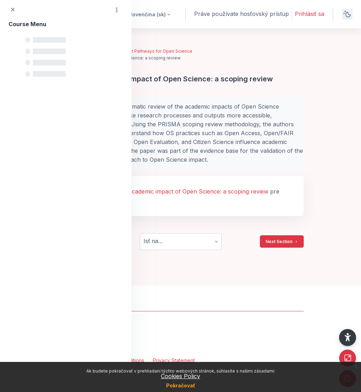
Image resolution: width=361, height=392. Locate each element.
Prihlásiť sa (309, 13)
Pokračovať (180, 385)
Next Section (281, 241)
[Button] (347, 358)
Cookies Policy (180, 376)
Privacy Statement (174, 360)
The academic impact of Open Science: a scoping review (192, 191)
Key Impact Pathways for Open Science (151, 51)
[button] (144, 14)
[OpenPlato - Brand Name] (181, 334)
